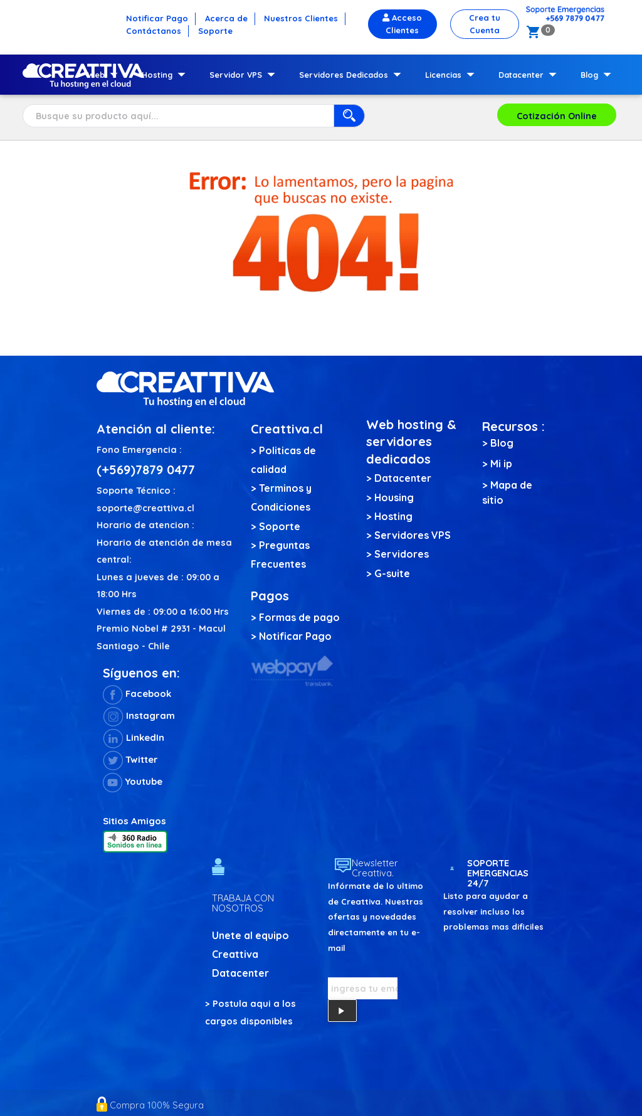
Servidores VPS (412, 535)
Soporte (279, 526)
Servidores (401, 554)
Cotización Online (557, 116)
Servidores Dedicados (352, 75)
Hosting (166, 75)
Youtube (132, 781)
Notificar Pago (295, 636)
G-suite (392, 573)
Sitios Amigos (134, 821)
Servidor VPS (244, 75)
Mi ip (501, 463)
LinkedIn (133, 737)
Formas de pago (299, 617)
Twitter (130, 759)
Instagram (139, 715)
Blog (598, 75)
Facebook (137, 693)
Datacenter (530, 75)
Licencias (452, 75)
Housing (394, 497)
